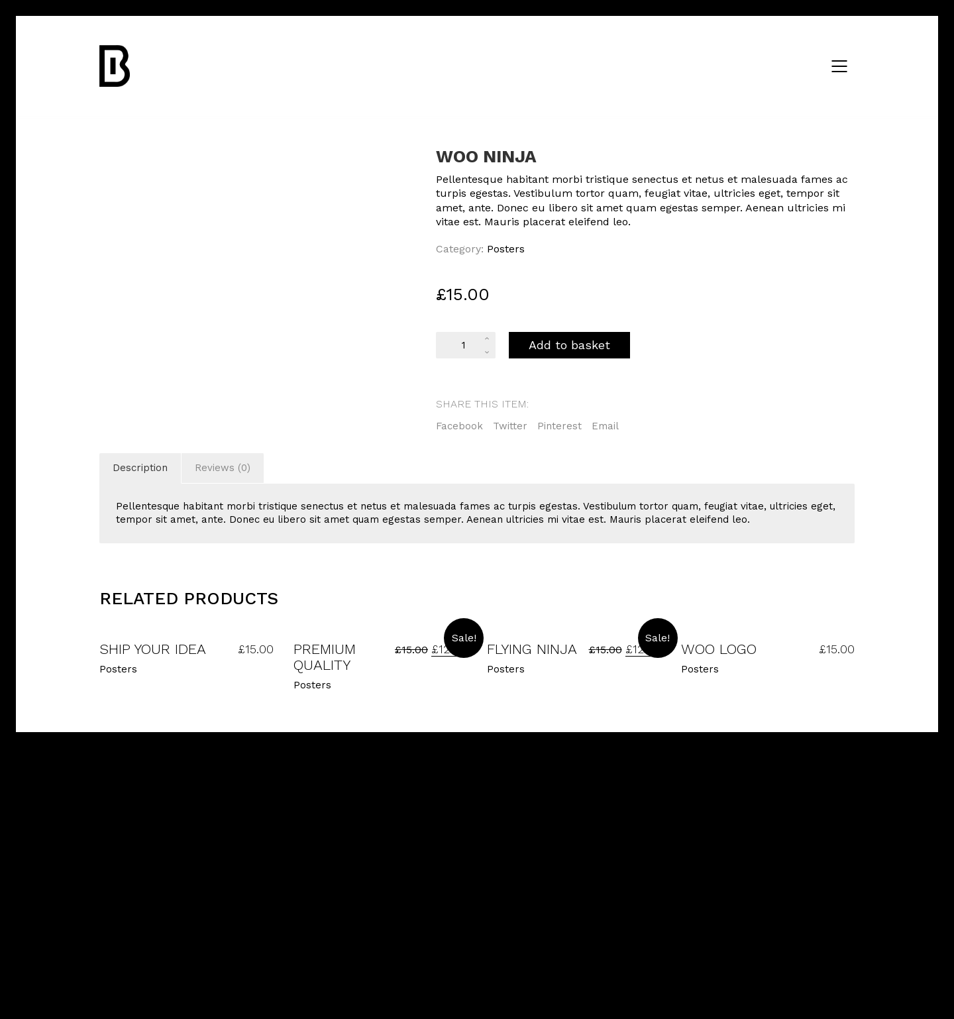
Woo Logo (719, 649)
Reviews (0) (222, 468)
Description (140, 468)
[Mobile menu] (840, 66)
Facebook (459, 426)
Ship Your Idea (152, 649)
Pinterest (559, 426)
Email (605, 426)
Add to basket (569, 345)
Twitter (510, 426)
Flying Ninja (532, 649)
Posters (506, 248)
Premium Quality (324, 657)
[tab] (140, 468)
